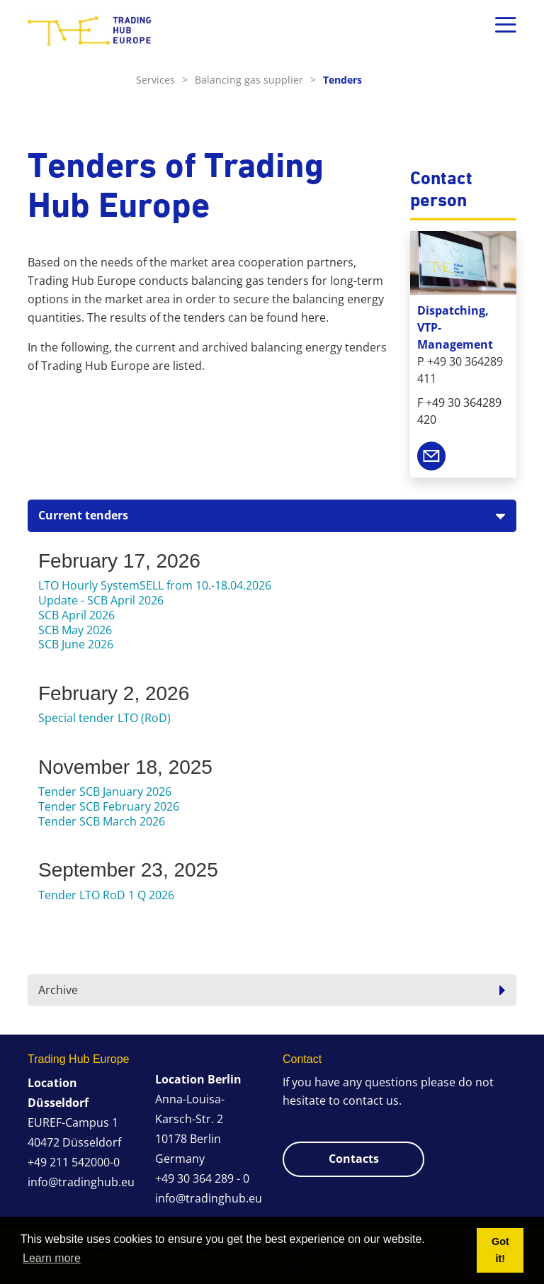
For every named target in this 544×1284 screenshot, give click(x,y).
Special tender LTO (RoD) (104, 718)
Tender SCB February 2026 (108, 806)
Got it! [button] (500, 1250)
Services (162, 79)
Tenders (342, 79)
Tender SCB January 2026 (104, 791)
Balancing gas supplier (255, 79)
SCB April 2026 (76, 615)
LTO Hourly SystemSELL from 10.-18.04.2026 (154, 585)
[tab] (272, 515)
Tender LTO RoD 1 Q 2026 (106, 895)
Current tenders (83, 515)
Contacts (354, 1158)
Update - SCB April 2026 (101, 600)
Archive (58, 990)
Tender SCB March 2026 (101, 821)
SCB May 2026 (75, 630)
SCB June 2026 (75, 644)
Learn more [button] (52, 1258)
